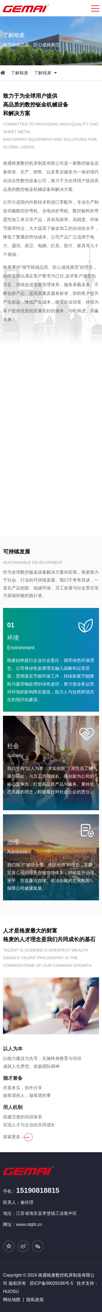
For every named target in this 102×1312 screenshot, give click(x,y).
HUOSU (11, 1291)
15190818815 (37, 1190)
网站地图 (11, 1299)
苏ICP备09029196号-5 (51, 1283)
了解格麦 (19, 73)
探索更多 (17, 1136)
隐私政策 (35, 1299)
